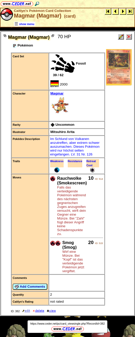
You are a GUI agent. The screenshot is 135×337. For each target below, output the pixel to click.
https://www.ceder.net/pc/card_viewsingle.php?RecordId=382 (67, 323)
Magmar (76, 103)
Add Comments (30, 287)
